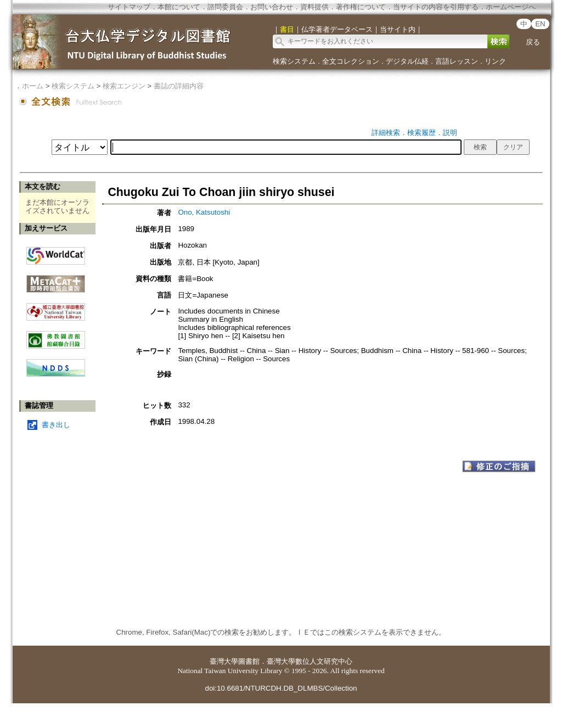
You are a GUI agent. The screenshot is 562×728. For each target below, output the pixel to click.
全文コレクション (350, 61)
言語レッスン (456, 61)
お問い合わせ (271, 7)
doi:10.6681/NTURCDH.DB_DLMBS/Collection (281, 688)
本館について (179, 7)
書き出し (56, 425)
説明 (450, 132)
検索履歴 (421, 132)
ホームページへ (511, 7)
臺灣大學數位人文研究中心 (309, 661)
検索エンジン (124, 86)
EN (540, 24)
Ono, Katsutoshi (204, 212)
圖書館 (249, 661)
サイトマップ (129, 7)
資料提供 (314, 7)
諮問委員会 (225, 7)
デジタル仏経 (407, 61)
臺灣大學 (224, 661)
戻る (533, 42)
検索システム (294, 61)
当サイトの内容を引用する (436, 7)
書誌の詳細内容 (179, 86)
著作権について (361, 7)
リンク (495, 61)
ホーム (32, 86)
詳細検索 (386, 132)
